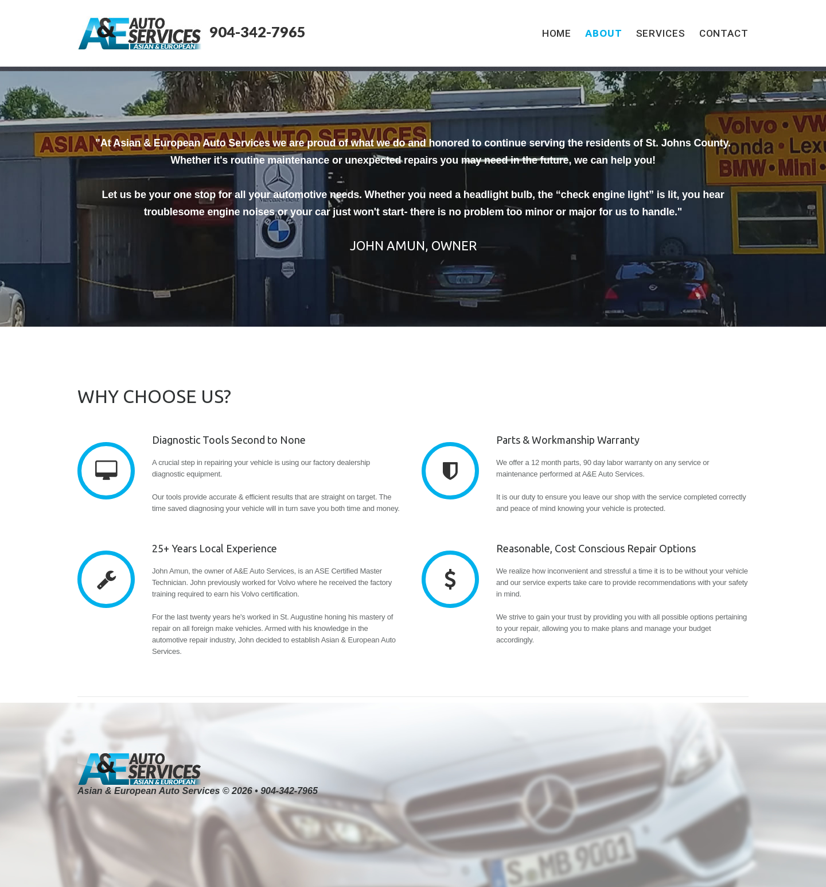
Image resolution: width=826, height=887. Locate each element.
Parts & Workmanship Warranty (568, 440)
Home (557, 33)
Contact (724, 33)
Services (660, 33)
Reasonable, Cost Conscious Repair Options (596, 548)
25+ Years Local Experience (214, 548)
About (603, 33)
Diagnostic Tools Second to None (229, 440)
